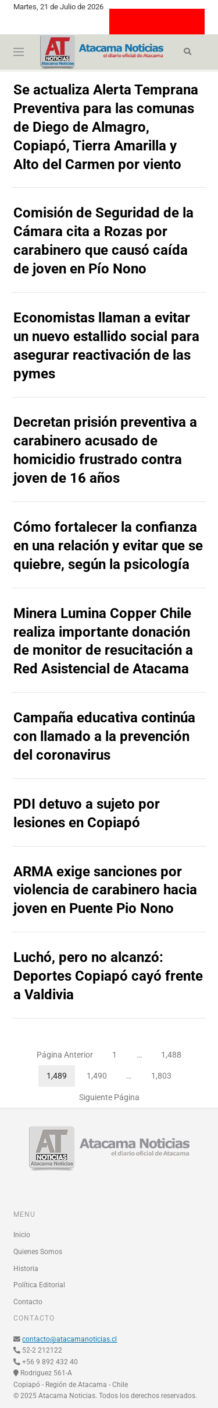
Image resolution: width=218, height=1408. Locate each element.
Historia (25, 1269)
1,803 (165, 1072)
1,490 (101, 1072)
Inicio (21, 1235)
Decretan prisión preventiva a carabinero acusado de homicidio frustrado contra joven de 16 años (105, 450)
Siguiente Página (109, 1097)
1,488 (175, 1051)
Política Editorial (39, 1285)
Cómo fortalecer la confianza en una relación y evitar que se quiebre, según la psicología (108, 546)
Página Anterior (65, 1054)
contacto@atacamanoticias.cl (69, 1339)
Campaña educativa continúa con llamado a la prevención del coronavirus (104, 736)
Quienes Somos (37, 1252)
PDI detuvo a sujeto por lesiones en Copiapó (86, 813)
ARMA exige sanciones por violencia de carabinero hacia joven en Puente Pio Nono (105, 890)
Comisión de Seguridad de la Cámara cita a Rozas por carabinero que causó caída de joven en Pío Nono (103, 241)
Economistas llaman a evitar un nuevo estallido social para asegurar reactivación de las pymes (106, 346)
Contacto (27, 1302)
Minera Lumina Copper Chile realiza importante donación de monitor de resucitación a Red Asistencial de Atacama (103, 641)
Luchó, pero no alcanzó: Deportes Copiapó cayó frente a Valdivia (108, 976)
